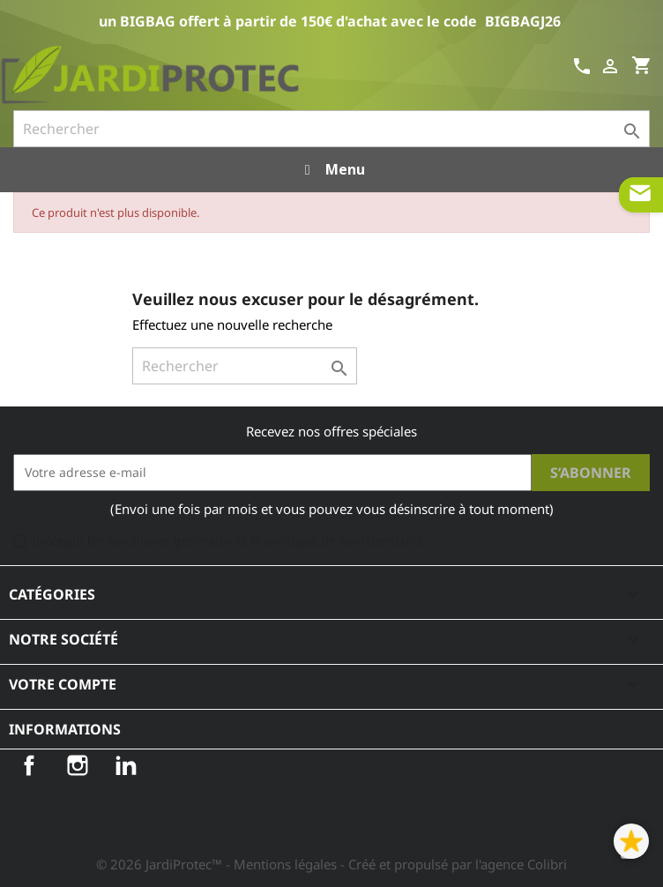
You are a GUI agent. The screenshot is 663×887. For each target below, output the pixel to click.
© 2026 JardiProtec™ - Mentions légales (218, 864)
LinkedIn (126, 765)
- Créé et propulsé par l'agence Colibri (453, 864)
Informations (65, 729)
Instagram (77, 765)
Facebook (29, 765)
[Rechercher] (331, 128)
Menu (331, 169)
